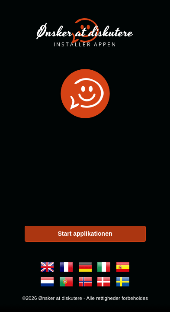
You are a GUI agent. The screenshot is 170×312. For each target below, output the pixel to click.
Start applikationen (85, 233)
